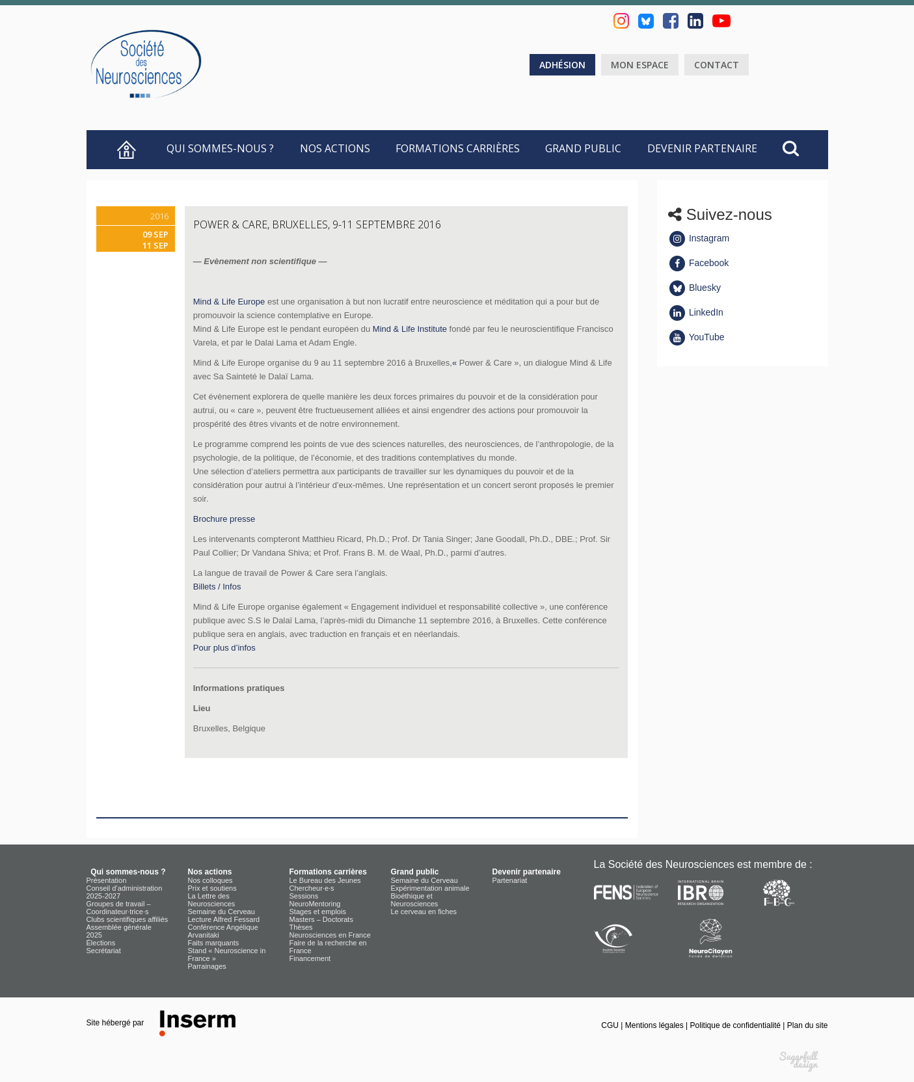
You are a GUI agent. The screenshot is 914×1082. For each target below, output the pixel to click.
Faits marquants (213, 943)
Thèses (301, 927)
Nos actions (335, 148)
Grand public (583, 148)
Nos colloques (210, 880)
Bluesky (694, 287)
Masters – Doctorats (321, 919)
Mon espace (640, 65)
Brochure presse (224, 519)
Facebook (698, 263)
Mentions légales (655, 1025)
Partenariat (510, 880)
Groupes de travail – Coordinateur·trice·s (119, 907)
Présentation (107, 880)
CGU (611, 1025)
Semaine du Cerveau (221, 911)
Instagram (698, 238)
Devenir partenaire (702, 148)
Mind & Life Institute (410, 329)
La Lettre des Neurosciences (211, 900)
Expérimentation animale (430, 888)
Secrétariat (104, 950)
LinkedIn (695, 312)
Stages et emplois (317, 911)
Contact (716, 65)
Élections (101, 943)
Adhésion (562, 65)
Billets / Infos (217, 586)
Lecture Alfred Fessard (224, 919)
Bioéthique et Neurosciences (414, 900)
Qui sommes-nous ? (217, 148)
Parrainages (207, 966)
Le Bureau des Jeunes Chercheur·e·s (325, 884)
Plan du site (807, 1025)
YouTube (696, 337)
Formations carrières (458, 148)
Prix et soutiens (212, 888)
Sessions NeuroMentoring (315, 900)
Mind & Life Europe (229, 301)
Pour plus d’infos (224, 648)
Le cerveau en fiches (424, 911)
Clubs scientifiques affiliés (127, 919)
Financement (310, 958)
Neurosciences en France (330, 935)
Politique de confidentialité (736, 1025)
